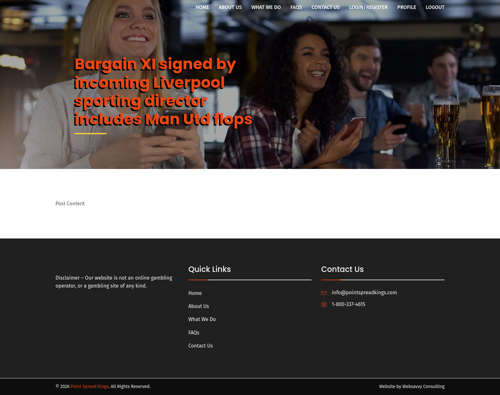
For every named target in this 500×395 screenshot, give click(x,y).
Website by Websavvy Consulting (412, 386)
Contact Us (326, 7)
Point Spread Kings (90, 386)
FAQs (296, 7)
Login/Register (368, 7)
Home (202, 7)
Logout (435, 7)
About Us (230, 7)
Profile (406, 7)
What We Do (266, 7)
